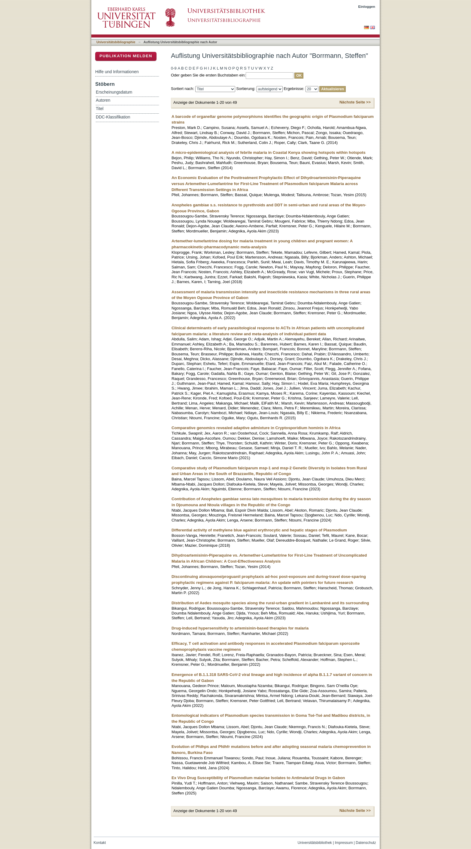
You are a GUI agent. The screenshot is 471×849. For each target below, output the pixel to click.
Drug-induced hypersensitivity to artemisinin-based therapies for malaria (240, 628)
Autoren (103, 100)
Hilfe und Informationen (117, 71)
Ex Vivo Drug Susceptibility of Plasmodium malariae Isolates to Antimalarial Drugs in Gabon (258, 778)
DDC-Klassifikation (113, 117)
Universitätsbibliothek (315, 843)
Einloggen (366, 6)
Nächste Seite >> (355, 102)
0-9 (174, 68)
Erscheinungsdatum (114, 92)
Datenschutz (366, 843)
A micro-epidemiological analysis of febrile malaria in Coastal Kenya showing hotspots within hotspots (269, 152)
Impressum (344, 843)
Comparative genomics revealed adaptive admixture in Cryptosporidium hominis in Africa (256, 428)
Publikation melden (125, 56)
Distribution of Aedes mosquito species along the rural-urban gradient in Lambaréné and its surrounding (270, 603)
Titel (99, 108)
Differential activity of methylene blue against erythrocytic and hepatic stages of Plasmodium (259, 530)
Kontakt (100, 843)
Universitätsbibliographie (115, 42)
